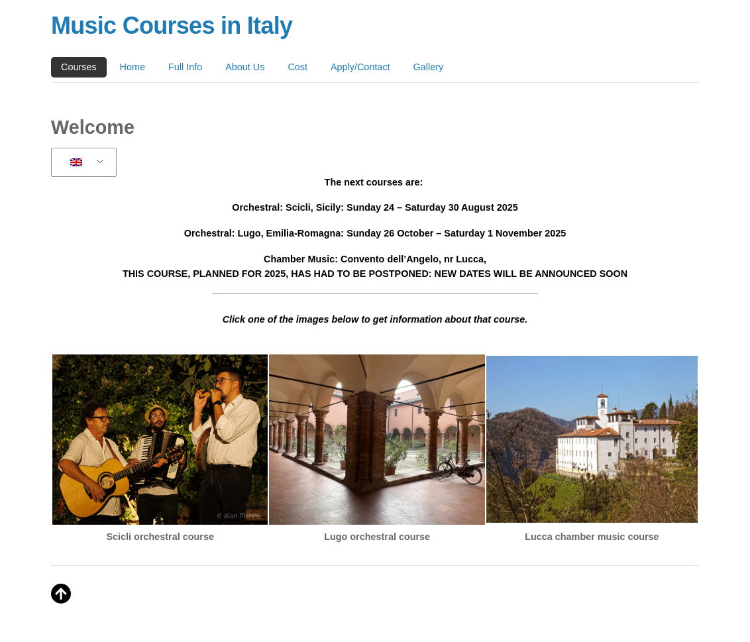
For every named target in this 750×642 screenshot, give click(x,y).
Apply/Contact (360, 67)
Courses (79, 67)
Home (132, 67)
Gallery (428, 67)
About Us (244, 67)
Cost (297, 67)
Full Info (185, 67)
